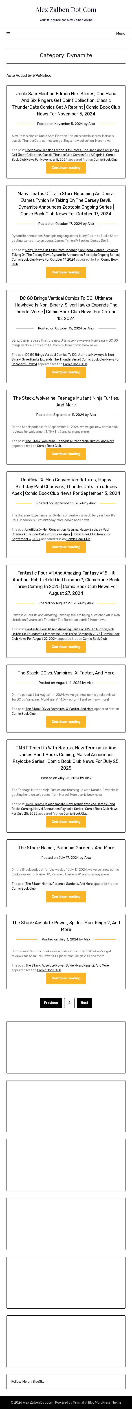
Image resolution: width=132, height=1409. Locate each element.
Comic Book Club (106, 160)
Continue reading (66, 168)
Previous (51, 1003)
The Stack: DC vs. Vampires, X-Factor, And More (66, 673)
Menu (120, 33)
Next (84, 1003)
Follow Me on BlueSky (27, 1382)
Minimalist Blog (84, 1402)
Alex (91, 124)
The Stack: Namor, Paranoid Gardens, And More (66, 847)
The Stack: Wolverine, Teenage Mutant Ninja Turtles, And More (69, 441)
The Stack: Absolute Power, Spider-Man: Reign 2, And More (67, 965)
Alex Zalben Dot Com (66, 9)
